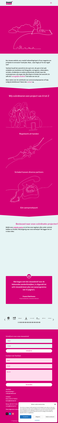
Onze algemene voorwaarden (14, 409)
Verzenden (29, 384)
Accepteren (25, 417)
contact (29, 82)
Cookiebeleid (37, 420)
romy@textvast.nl (11, 406)
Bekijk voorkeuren (50, 417)
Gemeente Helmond (34, 299)
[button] (55, 404)
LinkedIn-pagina (18, 227)
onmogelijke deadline (18, 76)
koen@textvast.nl (11, 401)
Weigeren (38, 417)
